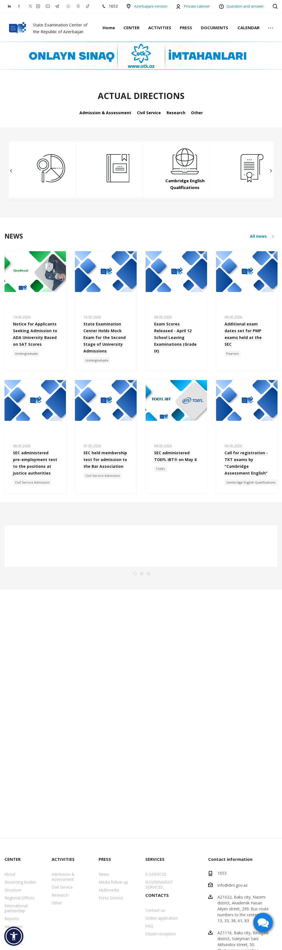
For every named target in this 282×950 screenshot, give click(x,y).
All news (262, 236)
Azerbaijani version (150, 6)
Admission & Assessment (105, 112)
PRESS (186, 27)
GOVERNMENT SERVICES (159, 884)
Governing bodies (20, 882)
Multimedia (109, 890)
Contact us (155, 910)
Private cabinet (197, 6)
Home (109, 27)
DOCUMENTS (214, 27)
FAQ (149, 926)
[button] (14, 936)
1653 (222, 873)
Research (175, 112)
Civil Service (149, 112)
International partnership (16, 908)
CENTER (131, 27)
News (104, 874)
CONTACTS (157, 895)
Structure (13, 890)
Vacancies (14, 926)
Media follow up (113, 882)
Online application (161, 918)
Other (197, 112)
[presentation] (11, 171)
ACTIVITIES (159, 27)
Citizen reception (160, 933)
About (10, 874)
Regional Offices (19, 897)
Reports (12, 918)
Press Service (111, 897)
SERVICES (155, 859)
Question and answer (245, 6)
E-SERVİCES (155, 874)
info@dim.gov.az (232, 885)
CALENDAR (248, 27)
